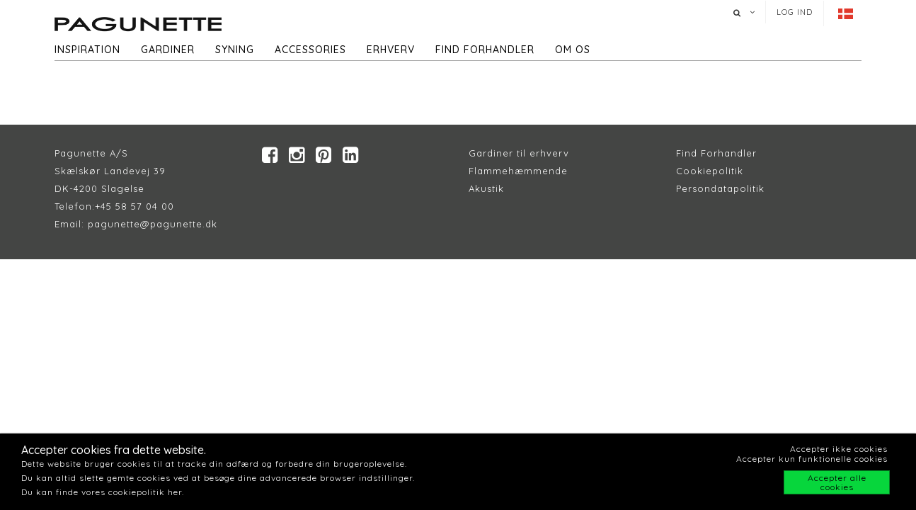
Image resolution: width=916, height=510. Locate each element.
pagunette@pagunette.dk (152, 224)
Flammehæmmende (518, 170)
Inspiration (87, 49)
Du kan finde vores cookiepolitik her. (102, 492)
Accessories (310, 49)
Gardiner (168, 49)
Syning (234, 49)
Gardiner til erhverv (519, 153)
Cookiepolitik (709, 170)
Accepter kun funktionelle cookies (812, 458)
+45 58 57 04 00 (134, 206)
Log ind (795, 12)
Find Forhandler (716, 153)
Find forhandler (484, 49)
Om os (572, 49)
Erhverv (391, 49)
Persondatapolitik (720, 188)
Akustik (486, 188)
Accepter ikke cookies (839, 448)
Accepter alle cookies (837, 482)
